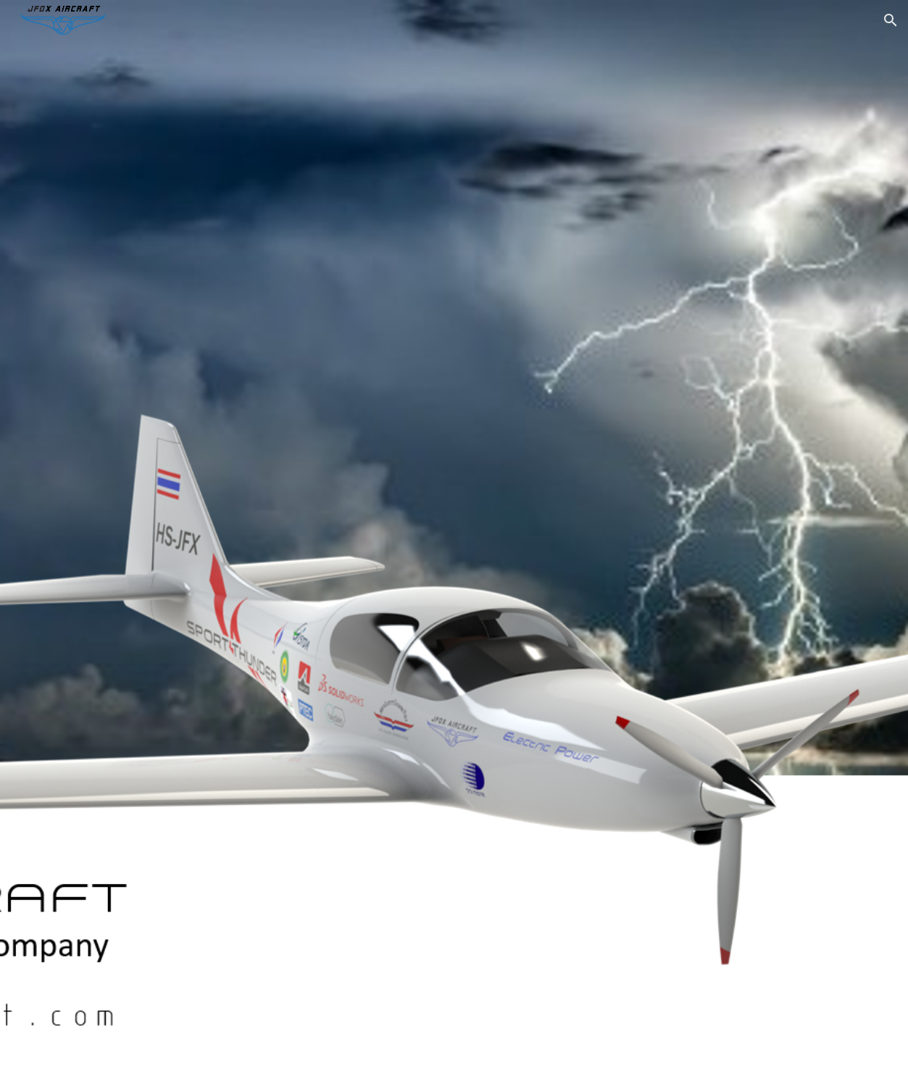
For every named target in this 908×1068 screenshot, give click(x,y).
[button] (890, 20)
